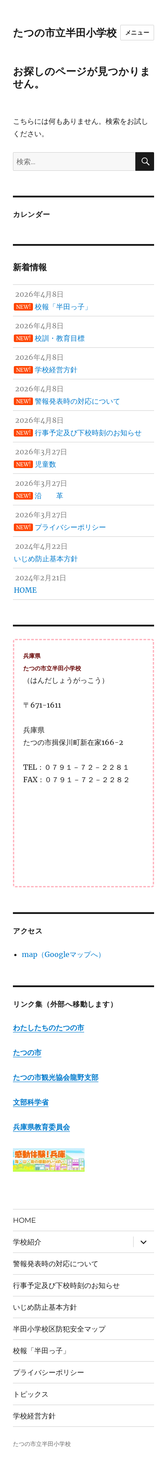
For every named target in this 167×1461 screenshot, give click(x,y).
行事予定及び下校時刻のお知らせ (66, 1285)
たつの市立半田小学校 (65, 33)
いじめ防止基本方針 (45, 1307)
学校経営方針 (34, 1416)
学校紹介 (27, 1242)
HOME (24, 1220)
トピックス (31, 1394)
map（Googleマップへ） (63, 954)
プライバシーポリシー (48, 1372)
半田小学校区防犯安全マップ (59, 1329)
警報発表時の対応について (55, 1264)
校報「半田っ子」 (41, 1351)
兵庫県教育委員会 (41, 1126)
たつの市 (27, 1052)
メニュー (137, 32)
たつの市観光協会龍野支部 (55, 1077)
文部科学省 (31, 1102)
